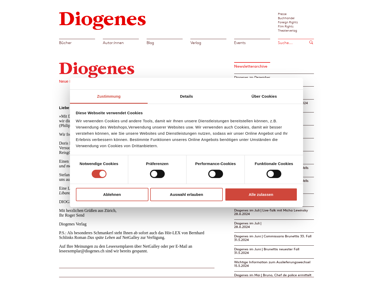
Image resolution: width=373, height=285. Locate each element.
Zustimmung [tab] (109, 96)
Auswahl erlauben (186, 194)
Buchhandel (286, 18)
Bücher (65, 42)
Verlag (195, 42)
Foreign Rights (288, 22)
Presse (282, 14)
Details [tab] (186, 96)
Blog (150, 42)
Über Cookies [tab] (264, 96)
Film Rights (285, 26)
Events (240, 42)
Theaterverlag (287, 30)
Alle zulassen (261, 194)
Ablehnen (112, 194)
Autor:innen (113, 42)
